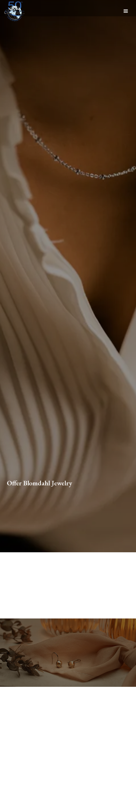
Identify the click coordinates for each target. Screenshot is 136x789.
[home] (14, 11)
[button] (126, 11)
